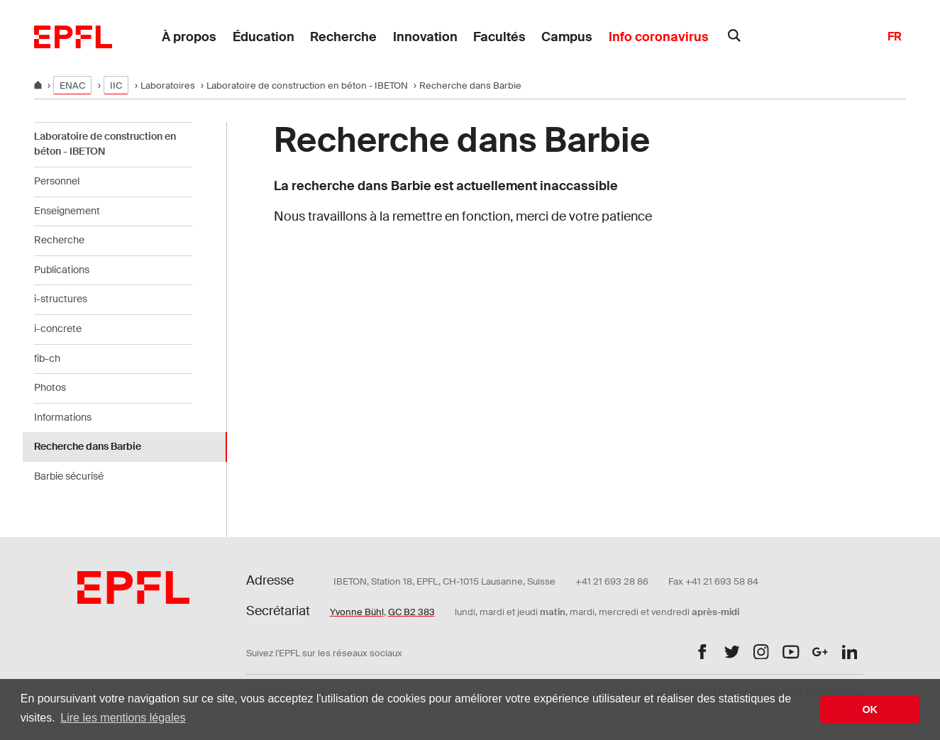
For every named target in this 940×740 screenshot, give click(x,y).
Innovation (425, 36)
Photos (50, 387)
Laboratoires (167, 85)
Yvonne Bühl (357, 612)
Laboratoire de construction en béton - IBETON (307, 85)
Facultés (499, 36)
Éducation (263, 36)
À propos (189, 36)
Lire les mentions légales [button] (122, 718)
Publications (61, 269)
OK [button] (870, 709)
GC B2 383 (411, 612)
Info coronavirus (659, 36)
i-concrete (58, 328)
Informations (63, 417)
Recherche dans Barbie (87, 446)
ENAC (72, 85)
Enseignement (67, 210)
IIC (116, 85)
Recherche (343, 36)
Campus (566, 36)
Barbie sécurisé (69, 476)
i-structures (60, 298)
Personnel (56, 181)
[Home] (39, 85)
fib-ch (47, 358)
